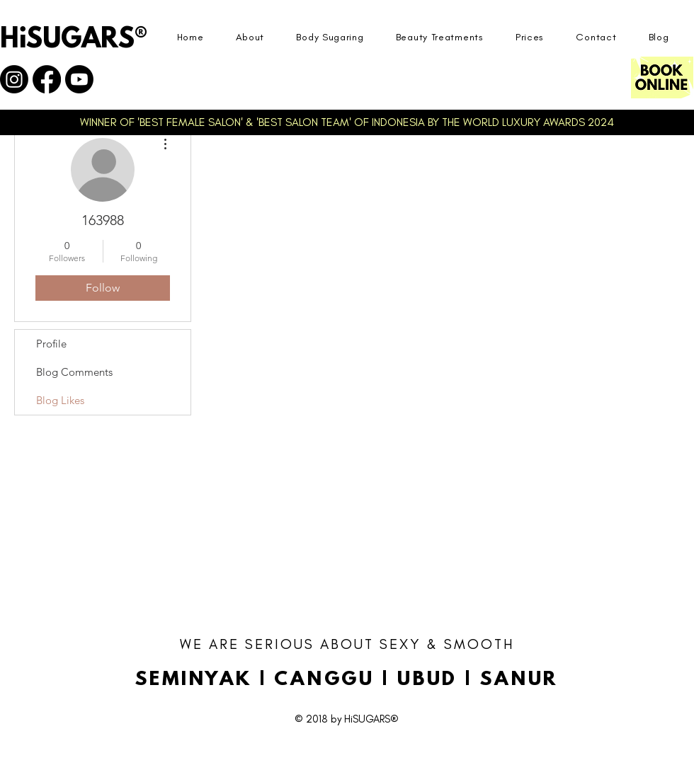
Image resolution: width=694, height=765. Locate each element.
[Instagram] (14, 79)
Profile (51, 343)
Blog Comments (74, 372)
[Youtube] (79, 79)
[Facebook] (47, 79)
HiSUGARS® (73, 40)
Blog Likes (60, 400)
